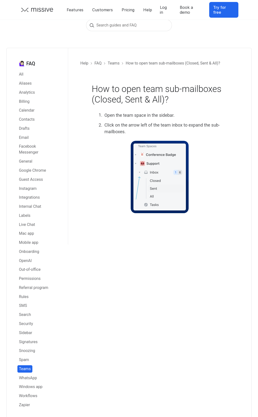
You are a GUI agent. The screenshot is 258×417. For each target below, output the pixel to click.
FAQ (98, 63)
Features (75, 9)
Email (24, 137)
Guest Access (31, 179)
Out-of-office (29, 269)
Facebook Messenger (28, 149)
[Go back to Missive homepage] (37, 9)
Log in (163, 10)
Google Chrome (32, 170)
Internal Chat (30, 206)
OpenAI (25, 260)
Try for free (219, 10)
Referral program (33, 287)
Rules (23, 296)
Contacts (27, 119)
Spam (24, 359)
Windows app (30, 386)
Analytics (27, 92)
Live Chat (27, 224)
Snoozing (27, 350)
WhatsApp (28, 378)
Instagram (28, 188)
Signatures (28, 341)
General (25, 161)
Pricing (128, 9)
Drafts (24, 128)
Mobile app (28, 242)
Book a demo (186, 10)
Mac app (26, 233)
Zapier (24, 405)
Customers (102, 9)
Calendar (26, 110)
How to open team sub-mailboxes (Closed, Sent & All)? (173, 63)
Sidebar (25, 332)
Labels (24, 215)
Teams (25, 368)
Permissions (29, 278)
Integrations (29, 197)
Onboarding (29, 251)
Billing (24, 101)
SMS (23, 305)
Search (25, 314)
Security (26, 323)
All (21, 74)
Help (147, 9)
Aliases (25, 83)
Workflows (28, 395)
